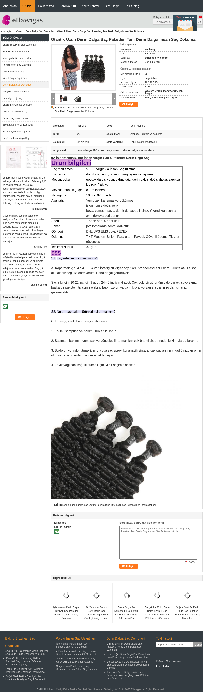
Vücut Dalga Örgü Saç (15, 78)
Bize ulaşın (112, 6)
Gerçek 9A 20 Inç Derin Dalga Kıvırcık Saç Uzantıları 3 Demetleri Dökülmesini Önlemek (157, 613)
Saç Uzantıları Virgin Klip (16, 138)
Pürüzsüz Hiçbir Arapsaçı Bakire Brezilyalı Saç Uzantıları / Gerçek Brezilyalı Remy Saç (23, 661)
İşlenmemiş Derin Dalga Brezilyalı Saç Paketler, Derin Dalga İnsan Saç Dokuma (66, 613)
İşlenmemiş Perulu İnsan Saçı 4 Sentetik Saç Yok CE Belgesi (73, 645)
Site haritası (173, 661)
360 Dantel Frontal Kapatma (18, 124)
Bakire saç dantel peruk (15, 118)
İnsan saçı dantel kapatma (17, 131)
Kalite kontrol (90, 6)
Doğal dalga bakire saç (15, 111)
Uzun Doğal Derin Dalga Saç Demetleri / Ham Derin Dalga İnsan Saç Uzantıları (128, 656)
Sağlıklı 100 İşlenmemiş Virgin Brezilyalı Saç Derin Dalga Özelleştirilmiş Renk (27, 652)
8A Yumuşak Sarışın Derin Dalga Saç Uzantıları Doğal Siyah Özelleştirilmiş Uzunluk (96, 613)
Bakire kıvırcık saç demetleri (18, 104)
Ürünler (27, 6)
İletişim (130, 104)
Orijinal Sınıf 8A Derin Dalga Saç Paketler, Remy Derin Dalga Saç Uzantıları (187, 613)
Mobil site (162, 666)
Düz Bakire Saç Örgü (14, 71)
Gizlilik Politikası (45, 689)
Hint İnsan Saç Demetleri (16, 51)
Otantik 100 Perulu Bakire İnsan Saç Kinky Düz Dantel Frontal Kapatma (75, 660)
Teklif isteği (132, 6)
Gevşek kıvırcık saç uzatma (17, 91)
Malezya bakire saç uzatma (17, 58)
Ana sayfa (10, 6)
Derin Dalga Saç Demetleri (40, 31)
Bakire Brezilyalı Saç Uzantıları (19, 44)
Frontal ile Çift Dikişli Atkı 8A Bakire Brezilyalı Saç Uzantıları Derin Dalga (25, 670)
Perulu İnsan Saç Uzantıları (17, 64)
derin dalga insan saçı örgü (142, 504)
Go (199, 21)
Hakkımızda (46, 6)
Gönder (198, 644)
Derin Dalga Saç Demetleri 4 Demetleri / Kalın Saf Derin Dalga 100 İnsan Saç (126, 613)
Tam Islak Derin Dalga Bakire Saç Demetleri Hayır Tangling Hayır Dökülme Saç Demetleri (128, 675)
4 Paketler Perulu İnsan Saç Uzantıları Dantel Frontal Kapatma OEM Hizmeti (76, 653)
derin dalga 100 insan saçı (112, 504)
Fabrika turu (68, 6)
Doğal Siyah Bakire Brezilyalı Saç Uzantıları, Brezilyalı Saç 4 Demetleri (25, 678)
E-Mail (160, 661)
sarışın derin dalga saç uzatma (79, 504)
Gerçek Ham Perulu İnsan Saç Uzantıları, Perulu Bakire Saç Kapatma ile (76, 669)
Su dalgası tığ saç (12, 98)
